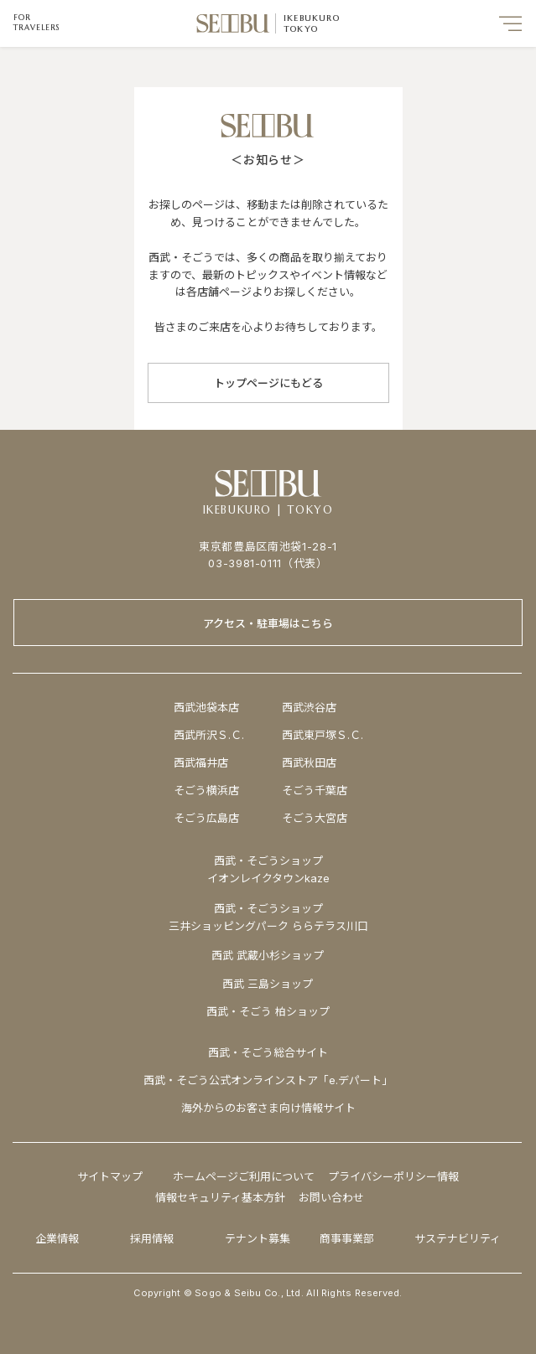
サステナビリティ (457, 1238)
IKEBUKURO (312, 18)
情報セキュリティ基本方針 (220, 1197)
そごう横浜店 (206, 790)
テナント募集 (257, 1238)
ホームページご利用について (244, 1176)
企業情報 (57, 1238)
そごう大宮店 (314, 817)
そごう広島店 (206, 817)
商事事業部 (347, 1238)
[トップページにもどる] (268, 383)
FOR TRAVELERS (36, 23)
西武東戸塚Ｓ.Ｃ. (322, 735)
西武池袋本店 (206, 707)
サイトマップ (110, 1176)
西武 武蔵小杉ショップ (267, 955)
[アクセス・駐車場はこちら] (268, 622)
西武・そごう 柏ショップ (268, 1011)
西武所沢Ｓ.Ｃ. (209, 735)
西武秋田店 (309, 762)
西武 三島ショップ (267, 983)
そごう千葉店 (314, 790)
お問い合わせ (331, 1197)
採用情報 (152, 1238)
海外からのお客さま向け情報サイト (268, 1107)
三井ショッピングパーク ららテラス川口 (268, 926)
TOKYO (301, 28)
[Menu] (511, 23)
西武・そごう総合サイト (268, 1052)
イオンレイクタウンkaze (268, 878)
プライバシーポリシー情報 (393, 1176)
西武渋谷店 (309, 707)
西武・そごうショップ (268, 908)
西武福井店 (201, 762)
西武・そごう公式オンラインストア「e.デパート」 (268, 1080)
